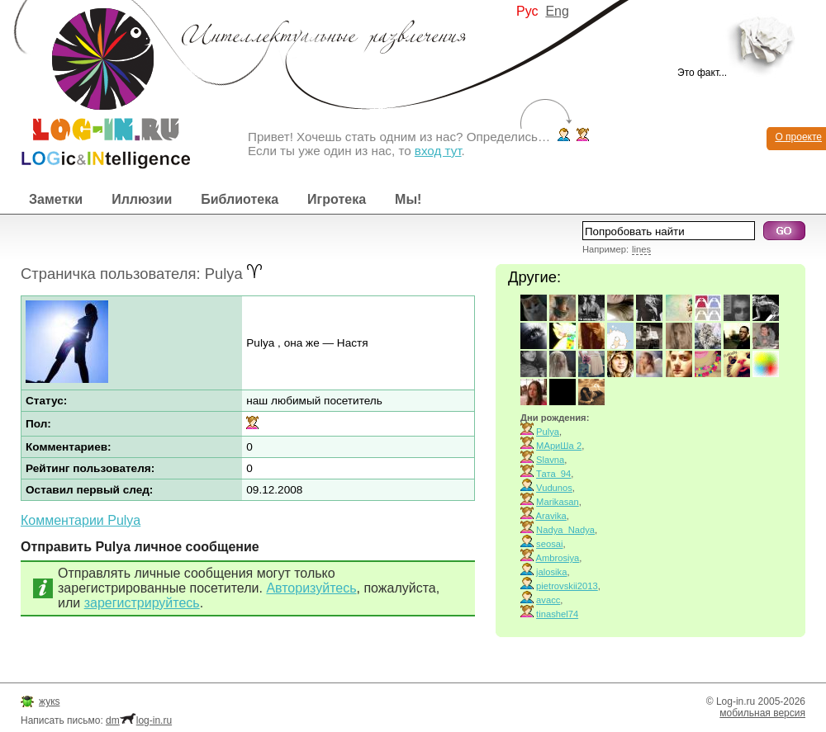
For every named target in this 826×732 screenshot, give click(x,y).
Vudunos (554, 488)
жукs (49, 701)
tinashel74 (557, 614)
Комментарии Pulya (80, 520)
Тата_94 (553, 474)
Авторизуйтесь (311, 588)
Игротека (336, 199)
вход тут (438, 151)
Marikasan (557, 502)
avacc (548, 600)
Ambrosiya (558, 558)
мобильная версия (762, 713)
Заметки (56, 199)
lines (641, 249)
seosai (549, 544)
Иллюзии (142, 199)
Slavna (550, 460)
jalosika (551, 572)
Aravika (551, 516)
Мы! (408, 199)
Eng (556, 11)
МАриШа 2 (559, 446)
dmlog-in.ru (139, 720)
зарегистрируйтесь (142, 603)
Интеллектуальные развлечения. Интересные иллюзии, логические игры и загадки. (95, 84)
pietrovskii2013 (567, 586)
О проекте (798, 137)
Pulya (547, 432)
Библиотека (239, 199)
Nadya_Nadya (565, 530)
